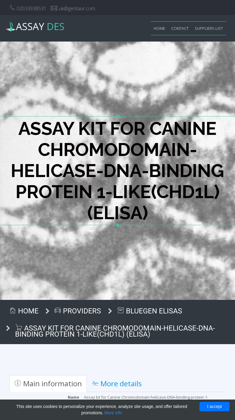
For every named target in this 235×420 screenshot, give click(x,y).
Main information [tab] (48, 383)
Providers (77, 311)
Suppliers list (209, 28)
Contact (180, 28)
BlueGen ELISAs (149, 311)
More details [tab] (117, 383)
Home (159, 28)
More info (113, 412)
